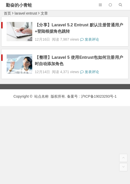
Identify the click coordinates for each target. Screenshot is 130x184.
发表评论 (89, 35)
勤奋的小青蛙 (19, 5)
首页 (7, 13)
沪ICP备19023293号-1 (99, 87)
